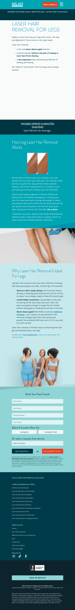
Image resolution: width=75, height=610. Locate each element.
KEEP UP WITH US (38, 578)
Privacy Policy (53, 457)
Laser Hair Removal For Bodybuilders (23, 498)
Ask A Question (22, 451)
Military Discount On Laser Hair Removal (23, 535)
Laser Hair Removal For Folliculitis (21, 505)
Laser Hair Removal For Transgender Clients (25, 518)
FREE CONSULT (50, 4)
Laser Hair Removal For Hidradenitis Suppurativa (26, 508)
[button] (61, 4)
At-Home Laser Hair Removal (20, 488)
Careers (14, 528)
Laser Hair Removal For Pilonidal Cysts (23, 515)
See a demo (52, 209)
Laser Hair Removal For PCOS (20, 511)
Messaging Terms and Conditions (22, 458)
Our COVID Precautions (19, 532)
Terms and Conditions (18, 545)
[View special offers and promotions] (37, 14)
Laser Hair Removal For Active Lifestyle (23, 491)
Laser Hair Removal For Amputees (22, 494)
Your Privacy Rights (17, 549)
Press (13, 538)
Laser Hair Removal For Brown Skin (22, 501)
